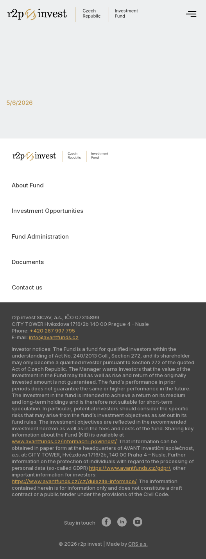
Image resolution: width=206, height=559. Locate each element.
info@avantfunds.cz (54, 337)
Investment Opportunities (47, 210)
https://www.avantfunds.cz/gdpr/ (129, 468)
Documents (28, 262)
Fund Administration (40, 236)
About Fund (28, 185)
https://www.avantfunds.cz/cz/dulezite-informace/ (74, 481)
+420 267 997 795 (52, 330)
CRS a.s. (138, 544)
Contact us (27, 287)
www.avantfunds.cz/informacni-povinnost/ (64, 441)
